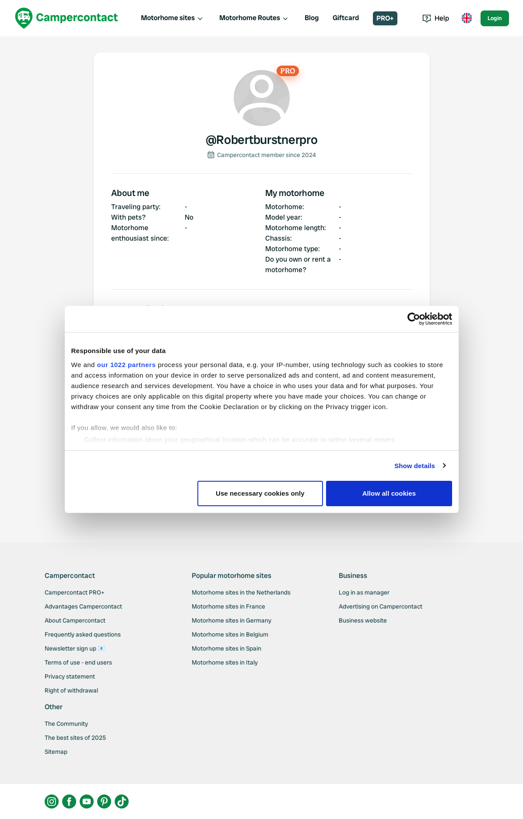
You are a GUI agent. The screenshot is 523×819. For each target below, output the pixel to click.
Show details (414, 465)
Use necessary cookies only (260, 493)
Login (495, 18)
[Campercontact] (66, 18)
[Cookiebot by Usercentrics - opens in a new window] (414, 319)
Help (435, 18)
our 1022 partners (126, 364)
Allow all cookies (389, 493)
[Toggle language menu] (466, 18)
